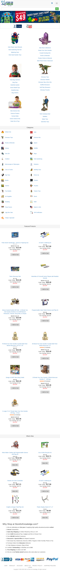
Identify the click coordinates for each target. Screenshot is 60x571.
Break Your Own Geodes (45, 50)
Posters (36, 180)
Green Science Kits (15, 118)
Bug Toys (15, 82)
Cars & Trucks (9, 169)
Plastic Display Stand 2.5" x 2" (45, 507)
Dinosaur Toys (45, 77)
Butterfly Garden (15, 85)
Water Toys (45, 119)
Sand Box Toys (45, 121)
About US (28, 565)
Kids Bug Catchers (15, 79)
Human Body (15, 116)
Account (20, 565)
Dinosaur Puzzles (45, 90)
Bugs (35, 153)
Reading (7, 201)
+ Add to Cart (15, 254)
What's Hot (8, 132)
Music (35, 196)
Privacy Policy (37, 565)
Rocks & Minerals (45, 55)
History (7, 148)
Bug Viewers (15, 92)
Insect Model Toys (15, 87)
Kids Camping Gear (45, 114)
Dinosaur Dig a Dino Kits (45, 82)
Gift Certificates (38, 212)
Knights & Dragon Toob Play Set (15, 507)
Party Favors (8, 207)
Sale (35, 132)
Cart (6, 565)
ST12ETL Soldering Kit (45, 242)
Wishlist (12, 565)
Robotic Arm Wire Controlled (15, 480)
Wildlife (36, 148)
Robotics (36, 164)
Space (35, 143)
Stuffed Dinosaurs (45, 84)
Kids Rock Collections (45, 47)
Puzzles (36, 185)
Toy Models (8, 191)
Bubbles (45, 116)
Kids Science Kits (15, 111)
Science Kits (37, 137)
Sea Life (7, 153)
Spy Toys (7, 175)
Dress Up (36, 175)
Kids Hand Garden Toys (15, 55)
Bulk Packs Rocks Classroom (45, 60)
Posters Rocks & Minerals (45, 58)
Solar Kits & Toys (15, 121)
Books (6, 180)
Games (7, 185)
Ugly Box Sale (9, 212)
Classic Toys (37, 191)
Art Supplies (8, 196)
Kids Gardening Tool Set (14, 49)
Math (35, 201)
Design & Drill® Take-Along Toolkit (15, 377)
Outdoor (7, 159)
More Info (15, 465)
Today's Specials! (9, 217)
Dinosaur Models (45, 79)
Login (30, 567)
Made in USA (37, 207)
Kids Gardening (38, 159)
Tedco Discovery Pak (15, 276)
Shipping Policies (50, 565)
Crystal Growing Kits (45, 53)
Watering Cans (15, 52)
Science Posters (15, 113)
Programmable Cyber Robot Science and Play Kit (45, 310)
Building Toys (37, 169)
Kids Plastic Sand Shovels (15, 47)
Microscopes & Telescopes (12, 164)
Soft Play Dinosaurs (45, 87)
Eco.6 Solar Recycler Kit (45, 452)
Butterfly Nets (15, 90)
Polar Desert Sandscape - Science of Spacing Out (15, 242)
